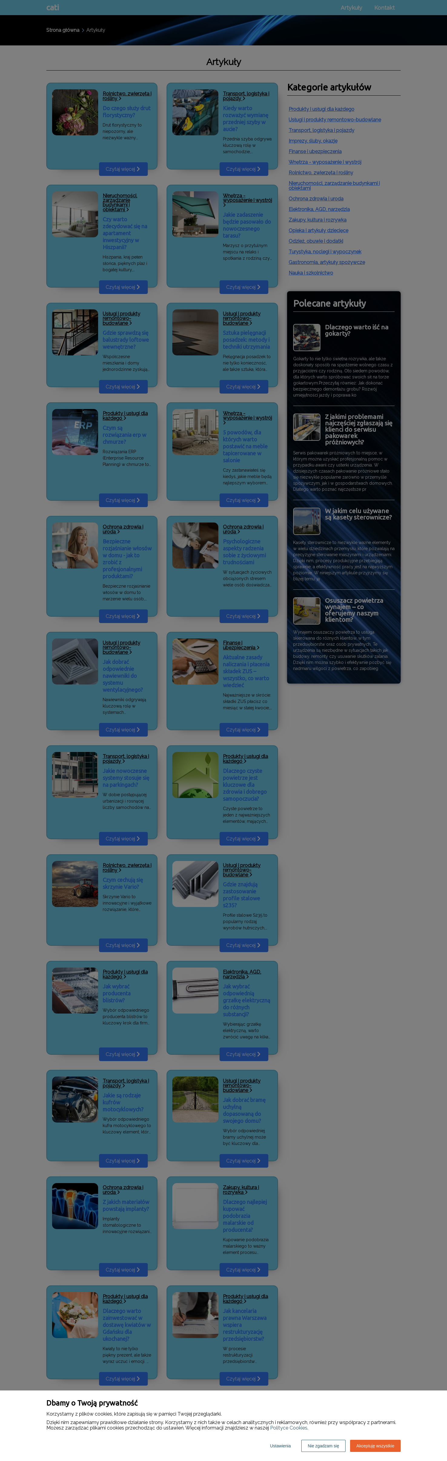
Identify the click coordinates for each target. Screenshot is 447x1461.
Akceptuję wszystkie (375, 1445)
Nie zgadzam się (323, 1445)
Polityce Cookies (288, 1428)
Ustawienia (280, 1445)
